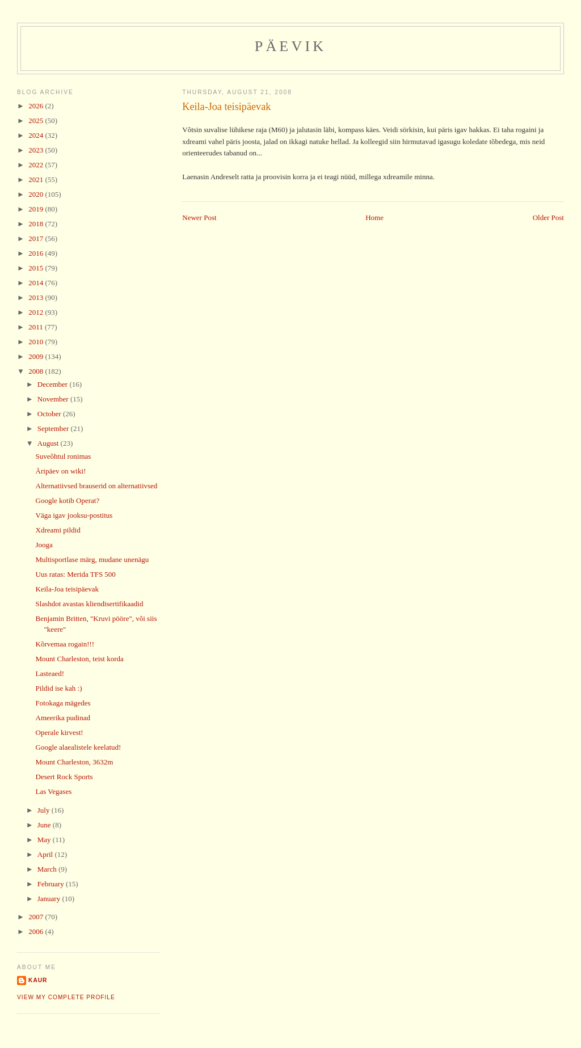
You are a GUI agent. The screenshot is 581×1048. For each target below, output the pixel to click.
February (51, 884)
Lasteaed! (50, 673)
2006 (36, 931)
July (44, 810)
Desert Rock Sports (64, 776)
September (54, 428)
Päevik (291, 46)
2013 (36, 297)
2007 (36, 916)
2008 (36, 371)
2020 (36, 194)
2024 (36, 135)
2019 (36, 209)
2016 (36, 253)
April (46, 854)
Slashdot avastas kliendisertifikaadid (90, 603)
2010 (36, 341)
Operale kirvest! (59, 732)
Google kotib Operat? (68, 500)
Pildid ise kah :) (59, 688)
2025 (36, 120)
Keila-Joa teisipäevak (226, 106)
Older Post (548, 217)
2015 (36, 268)
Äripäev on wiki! (61, 471)
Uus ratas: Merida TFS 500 (76, 574)
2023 (36, 150)
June (45, 825)
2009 (36, 356)
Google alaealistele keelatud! (78, 747)
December (53, 384)
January (49, 898)
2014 (36, 282)
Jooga (44, 544)
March (47, 869)
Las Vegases (54, 791)
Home (374, 217)
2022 (36, 164)
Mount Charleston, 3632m (74, 762)
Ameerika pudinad (63, 717)
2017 (36, 238)
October (50, 413)
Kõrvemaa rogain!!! (65, 644)
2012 (36, 312)
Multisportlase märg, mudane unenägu (92, 559)
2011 (36, 327)
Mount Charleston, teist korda (80, 658)
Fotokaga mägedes (63, 703)
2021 (36, 179)
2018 (36, 223)
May (45, 839)
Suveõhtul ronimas (63, 456)
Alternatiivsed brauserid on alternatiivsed (97, 485)
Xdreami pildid (58, 530)
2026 (36, 106)
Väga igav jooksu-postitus (74, 515)
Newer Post (199, 217)
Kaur (37, 980)
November (53, 399)
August (49, 443)
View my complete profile (66, 997)
